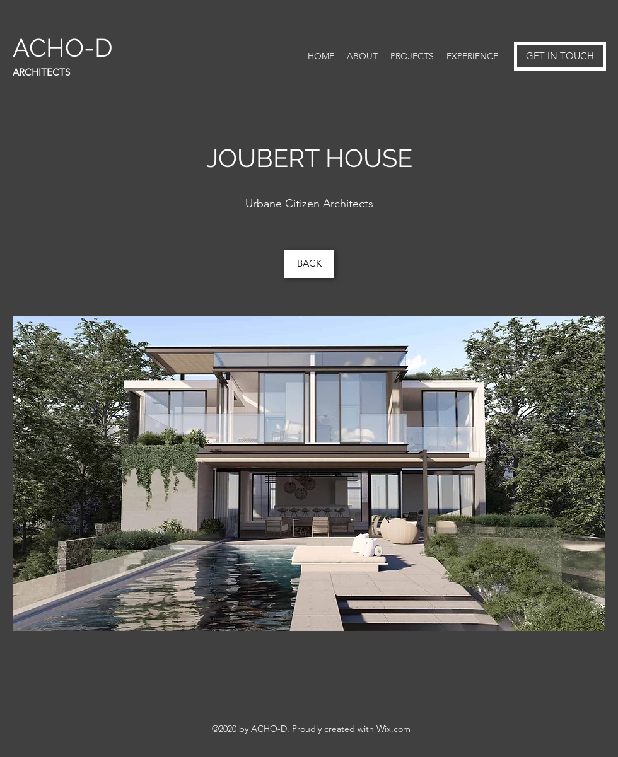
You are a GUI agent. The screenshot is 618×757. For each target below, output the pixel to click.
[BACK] (309, 264)
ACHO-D (66, 47)
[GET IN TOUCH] (560, 56)
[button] (309, 473)
